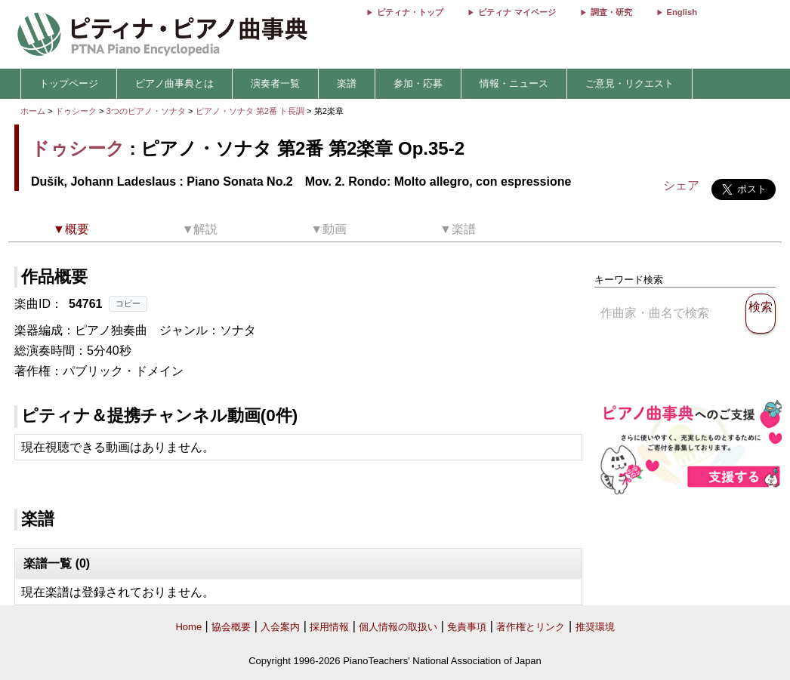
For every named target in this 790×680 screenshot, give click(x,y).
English (682, 12)
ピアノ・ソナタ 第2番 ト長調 (250, 110)
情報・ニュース (514, 83)
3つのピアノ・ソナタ (147, 110)
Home (188, 626)
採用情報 (329, 626)
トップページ (68, 83)
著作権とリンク (530, 626)
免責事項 (466, 626)
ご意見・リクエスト (629, 83)
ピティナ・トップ (410, 12)
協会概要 (231, 626)
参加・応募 (418, 83)
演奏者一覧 (275, 83)
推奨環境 (595, 626)
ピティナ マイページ (516, 12)
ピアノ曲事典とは (174, 83)
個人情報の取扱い (398, 626)
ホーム (32, 110)
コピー (128, 303)
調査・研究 (611, 12)
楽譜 (346, 83)
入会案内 (280, 626)
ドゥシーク (76, 110)
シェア (681, 185)
